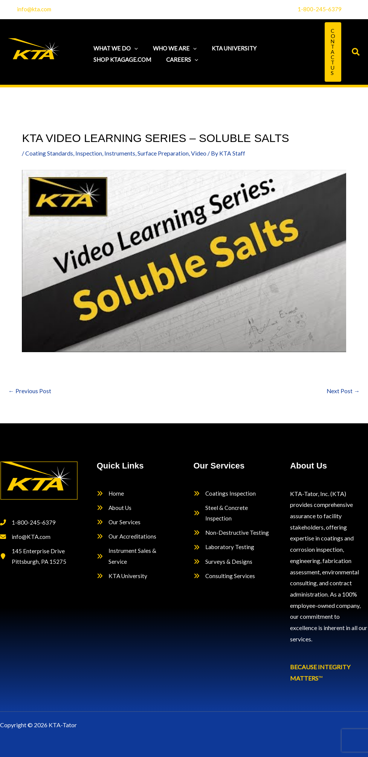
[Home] (111, 493)
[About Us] (115, 508)
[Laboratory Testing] (224, 550)
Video (199, 153)
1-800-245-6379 (320, 9)
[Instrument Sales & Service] (136, 559)
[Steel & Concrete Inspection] (233, 514)
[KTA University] (122, 580)
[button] (132, 46)
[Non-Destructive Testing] (232, 535)
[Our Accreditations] (127, 539)
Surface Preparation (163, 153)
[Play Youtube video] (184, 261)
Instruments (120, 153)
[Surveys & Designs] (223, 565)
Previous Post (29, 391)
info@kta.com (34, 9)
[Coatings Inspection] (225, 493)
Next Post (343, 391)
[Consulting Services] (225, 580)
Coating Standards (49, 153)
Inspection (88, 153)
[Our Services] (119, 524)
